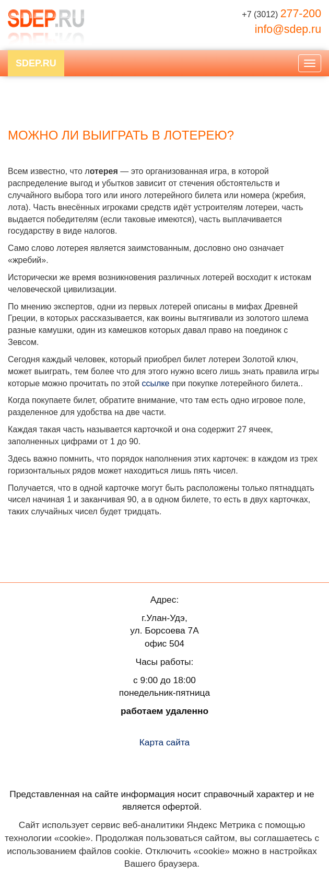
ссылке (156, 383)
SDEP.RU (36, 63)
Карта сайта (164, 742)
